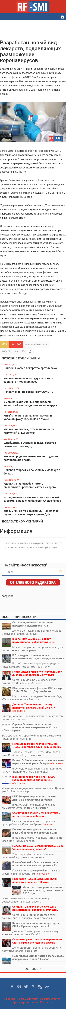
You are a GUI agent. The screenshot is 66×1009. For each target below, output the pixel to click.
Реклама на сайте (28, 998)
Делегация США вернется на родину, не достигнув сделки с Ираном (32, 949)
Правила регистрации (25, 1002)
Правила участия (50, 998)
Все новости (33, 968)
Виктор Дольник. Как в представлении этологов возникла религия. (32, 717)
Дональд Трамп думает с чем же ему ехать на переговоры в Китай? (30, 933)
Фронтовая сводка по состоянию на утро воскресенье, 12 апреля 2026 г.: (28, 900)
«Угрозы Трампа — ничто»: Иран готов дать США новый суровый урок (31, 753)
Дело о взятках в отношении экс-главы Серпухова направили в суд (32, 632)
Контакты (46, 1002)
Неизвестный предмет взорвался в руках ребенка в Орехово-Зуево (29, 822)
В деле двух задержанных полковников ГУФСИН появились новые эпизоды (32, 770)
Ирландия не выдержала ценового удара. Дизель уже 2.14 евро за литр (33, 790)
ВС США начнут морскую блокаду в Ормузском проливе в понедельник (31, 737)
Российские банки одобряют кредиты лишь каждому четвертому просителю (31, 665)
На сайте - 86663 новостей (25, 565)
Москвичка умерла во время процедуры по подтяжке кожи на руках (32, 648)
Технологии (41, 344)
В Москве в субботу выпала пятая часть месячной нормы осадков (32, 839)
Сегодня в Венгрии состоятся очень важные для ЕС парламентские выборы (29, 916)
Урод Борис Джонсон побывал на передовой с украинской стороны (28, 855)
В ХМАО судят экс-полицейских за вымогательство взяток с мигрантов (28, 806)
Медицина (30, 344)
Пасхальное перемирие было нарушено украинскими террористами (32, 872)
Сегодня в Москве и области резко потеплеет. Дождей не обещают (29, 681)
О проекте (9, 998)
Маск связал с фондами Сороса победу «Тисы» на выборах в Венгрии (32, 698)
